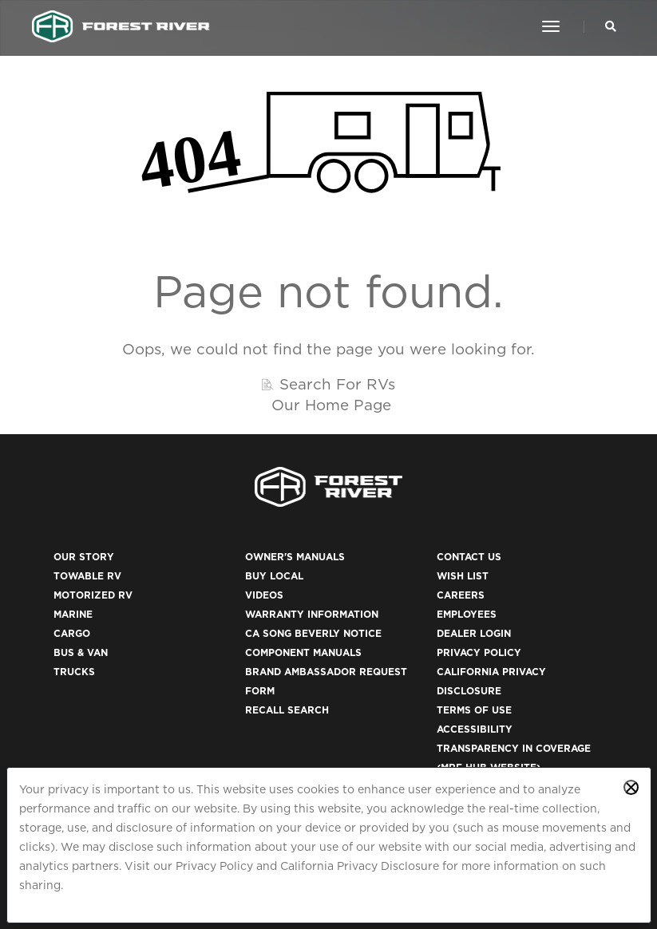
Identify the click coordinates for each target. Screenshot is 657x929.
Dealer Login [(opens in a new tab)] (474, 633)
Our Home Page (331, 404)
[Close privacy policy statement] (631, 787)
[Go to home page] (121, 26)
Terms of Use (474, 710)
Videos (264, 595)
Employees (467, 614)
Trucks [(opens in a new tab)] (74, 671)
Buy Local (274, 576)
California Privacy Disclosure (359, 866)
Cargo (71, 633)
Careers (461, 595)
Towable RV (87, 576)
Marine (73, 614)
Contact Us (469, 556)
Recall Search (287, 710)
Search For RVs (337, 384)
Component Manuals (303, 652)
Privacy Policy (214, 866)
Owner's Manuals (295, 556)
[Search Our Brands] (610, 26)
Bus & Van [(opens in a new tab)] (80, 652)
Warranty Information (311, 614)
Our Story (83, 556)
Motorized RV (93, 595)
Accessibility (475, 729)
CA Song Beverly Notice (313, 633)
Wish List (463, 576)
